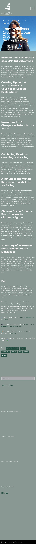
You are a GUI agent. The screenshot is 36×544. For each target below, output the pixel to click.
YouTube (23, 317)
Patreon (25, 331)
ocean (14, 351)
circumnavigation (12, 348)
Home (5, 21)
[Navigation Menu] (33, 8)
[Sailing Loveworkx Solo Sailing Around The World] (6, 8)
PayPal (13, 333)
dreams (23, 348)
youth (4, 355)
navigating (5, 351)
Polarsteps (30, 317)
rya (20, 351)
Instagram (6, 319)
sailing (25, 351)
